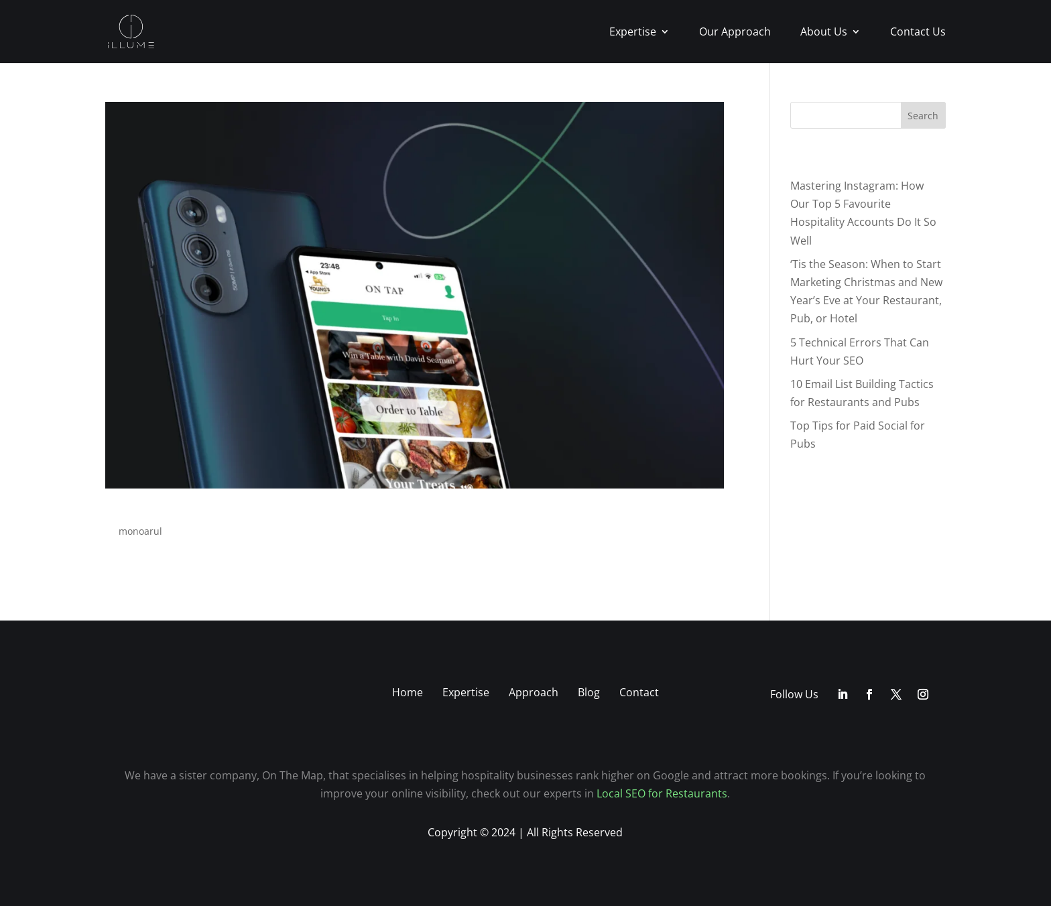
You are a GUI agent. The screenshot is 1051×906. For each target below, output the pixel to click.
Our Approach (735, 33)
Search (923, 115)
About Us (823, 33)
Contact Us (918, 33)
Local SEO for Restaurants (662, 793)
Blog (589, 692)
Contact (639, 692)
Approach (533, 692)
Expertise (632, 33)
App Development (196, 504)
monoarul (140, 531)
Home (407, 692)
